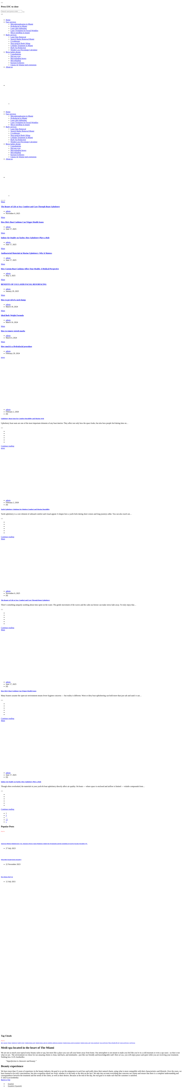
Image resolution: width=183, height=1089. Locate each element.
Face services (11, 22)
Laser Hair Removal (18, 37)
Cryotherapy (15, 41)
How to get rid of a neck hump (13, 300)
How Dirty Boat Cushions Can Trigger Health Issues (22, 222)
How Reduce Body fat (7, 877)
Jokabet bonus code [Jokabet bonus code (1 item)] (30, 1042)
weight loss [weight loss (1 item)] (132, 1042)
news (3, 357)
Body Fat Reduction (18, 48)
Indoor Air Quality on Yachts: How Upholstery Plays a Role (25, 238)
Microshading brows (18, 58)
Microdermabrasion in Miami (22, 24)
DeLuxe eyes (16, 56)
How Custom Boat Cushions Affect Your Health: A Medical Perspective (30, 269)
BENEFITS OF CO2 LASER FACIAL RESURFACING (24, 284)
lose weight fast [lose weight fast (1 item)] (104, 1042)
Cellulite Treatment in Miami (22, 46)
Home (8, 20)
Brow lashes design (13, 52)
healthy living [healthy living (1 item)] (21, 1042)
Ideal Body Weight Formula (12, 315)
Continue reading (7, 446)
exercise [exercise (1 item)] (5, 1042)
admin (8, 211)
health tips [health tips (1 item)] (14, 1042)
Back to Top (5, 1080)
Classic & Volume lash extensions (23, 65)
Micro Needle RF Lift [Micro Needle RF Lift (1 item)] (113, 1042)
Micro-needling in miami (20, 33)
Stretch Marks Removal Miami (22, 39)
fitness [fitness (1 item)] (9, 1042)
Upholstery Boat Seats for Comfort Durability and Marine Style (22, 418)
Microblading (16, 61)
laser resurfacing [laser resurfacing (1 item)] (95, 1042)
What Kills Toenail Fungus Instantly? (11, 859)
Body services (11, 35)
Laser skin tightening (19, 28)
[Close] (2, 2)
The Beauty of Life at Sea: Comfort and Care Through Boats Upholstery (30, 207)
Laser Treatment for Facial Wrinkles (24, 31)
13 (7, 820)
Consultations (16, 54)
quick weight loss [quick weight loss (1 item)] (124, 1042)
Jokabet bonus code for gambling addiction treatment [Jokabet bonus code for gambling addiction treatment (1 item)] (49, 1042)
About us (9, 67)
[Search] (11, 11)
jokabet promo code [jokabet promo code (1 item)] (85, 1042)
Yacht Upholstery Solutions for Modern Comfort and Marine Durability (25, 509)
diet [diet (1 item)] (2, 1042)
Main (3, 202)
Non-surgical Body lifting (20, 43)
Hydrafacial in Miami (19, 26)
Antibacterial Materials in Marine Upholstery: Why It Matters (26, 253)
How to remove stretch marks (13, 331)
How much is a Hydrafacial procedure (16, 346)
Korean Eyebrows (17, 63)
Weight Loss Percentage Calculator (24, 50)
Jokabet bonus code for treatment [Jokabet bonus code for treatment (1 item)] (71, 1042)
